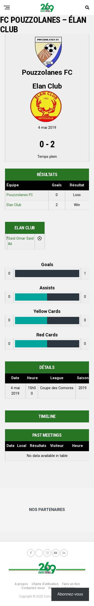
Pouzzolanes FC (20, 195)
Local (21, 446)
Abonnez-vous (70, 594)
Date (11, 446)
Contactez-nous (33, 588)
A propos (21, 584)
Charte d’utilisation (45, 584)
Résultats (38, 446)
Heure (77, 446)
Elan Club (14, 205)
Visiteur (57, 446)
